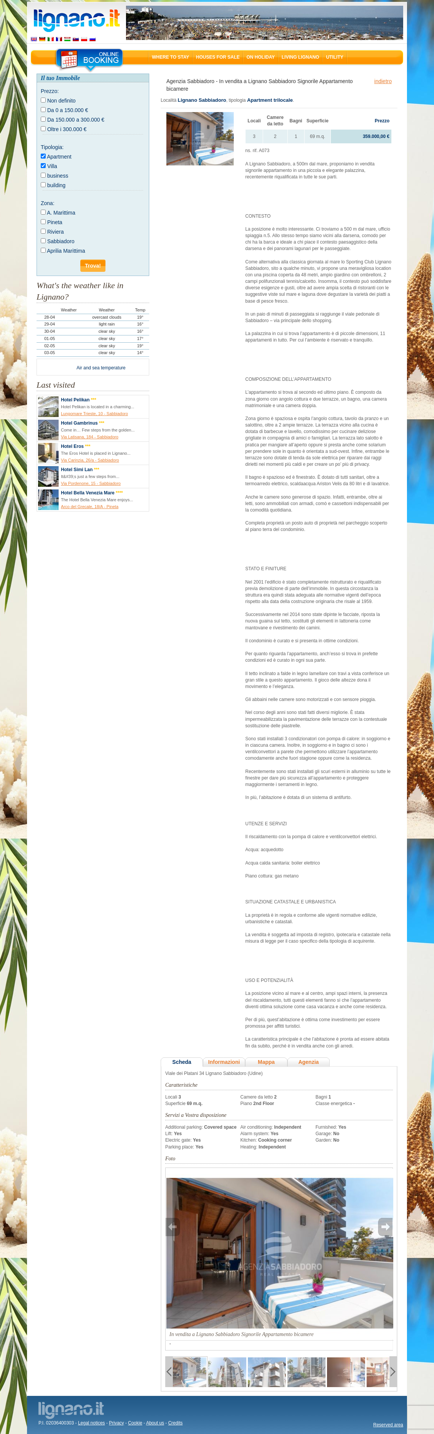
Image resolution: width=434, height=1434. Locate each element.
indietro (383, 81)
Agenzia (308, 1062)
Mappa (266, 1062)
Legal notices (91, 1423)
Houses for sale (218, 57)
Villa (52, 166)
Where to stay (170, 57)
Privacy (116, 1423)
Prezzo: (50, 91)
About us (155, 1423)
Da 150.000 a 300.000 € (75, 120)
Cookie (135, 1423)
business (57, 176)
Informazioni (224, 1062)
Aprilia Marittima (66, 251)
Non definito (61, 101)
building (56, 185)
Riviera (55, 232)
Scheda (181, 1062)
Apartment (59, 157)
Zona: (47, 203)
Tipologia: (52, 147)
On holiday (260, 57)
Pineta (54, 222)
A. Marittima (61, 213)
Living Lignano (300, 57)
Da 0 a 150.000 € (67, 110)
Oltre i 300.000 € (67, 129)
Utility (334, 57)
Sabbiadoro (61, 241)
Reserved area (388, 1425)
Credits (175, 1423)
